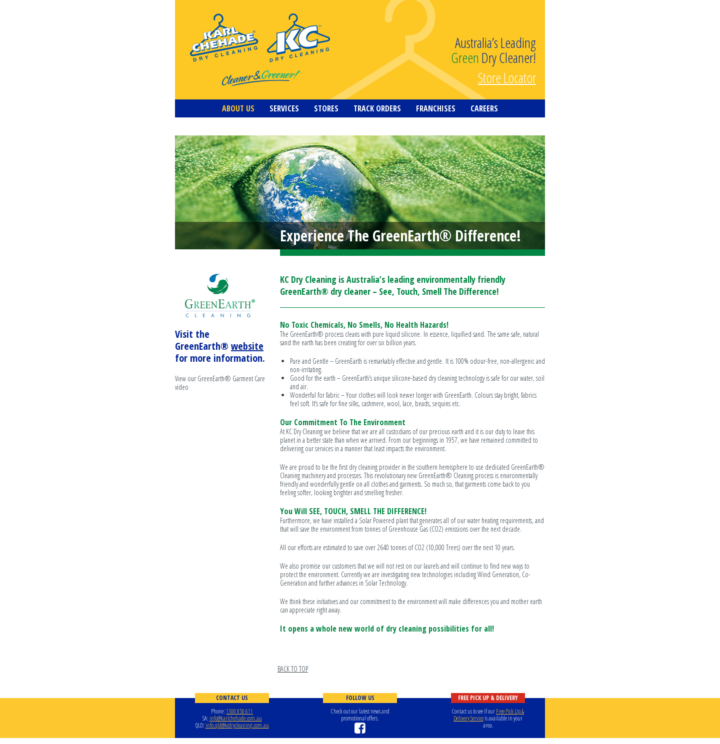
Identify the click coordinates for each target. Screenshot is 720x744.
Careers (484, 108)
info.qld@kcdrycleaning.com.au (237, 725)
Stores (326, 108)
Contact (211, 126)
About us (238, 108)
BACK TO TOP (293, 669)
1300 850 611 (239, 711)
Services (284, 108)
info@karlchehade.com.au (236, 718)
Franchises (436, 108)
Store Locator (507, 76)
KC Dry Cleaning (260, 49)
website (247, 346)
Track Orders (377, 108)
